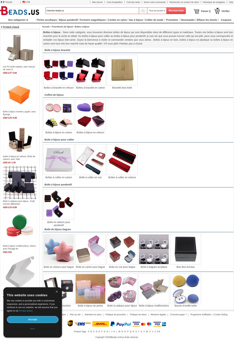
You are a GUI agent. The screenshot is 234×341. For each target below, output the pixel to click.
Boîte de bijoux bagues (58, 229)
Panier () (206, 11)
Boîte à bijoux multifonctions (154, 305)
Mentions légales (158, 314)
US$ (26, 2)
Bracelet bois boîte (122, 87)
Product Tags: (80, 331)
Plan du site (75, 314)
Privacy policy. (26, 311)
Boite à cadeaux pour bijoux (122, 305)
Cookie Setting (220, 314)
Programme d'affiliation (201, 314)
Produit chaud (11, 27)
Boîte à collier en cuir (90, 177)
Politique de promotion (115, 314)
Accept (32, 319)
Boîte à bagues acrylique (154, 267)
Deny (32, 329)
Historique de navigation (214, 2)
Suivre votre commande (155, 2)
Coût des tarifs (133, 2)
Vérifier (225, 11)
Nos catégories (18, 20)
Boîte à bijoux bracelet (57, 50)
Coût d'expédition (114, 2)
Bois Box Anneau (185, 267)
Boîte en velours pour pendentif (58, 223)
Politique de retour (138, 314)
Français (6, 2)
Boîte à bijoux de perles (90, 305)
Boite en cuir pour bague (122, 267)
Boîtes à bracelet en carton (90, 87)
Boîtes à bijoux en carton (58, 132)
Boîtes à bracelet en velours (59, 87)
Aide (231, 2)
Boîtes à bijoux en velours (90, 132)
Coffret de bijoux (54, 94)
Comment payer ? (178, 314)
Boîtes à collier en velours (122, 177)
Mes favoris (97, 2)
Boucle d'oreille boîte (186, 305)
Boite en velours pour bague (59, 267)
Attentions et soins (93, 314)
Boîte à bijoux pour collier (59, 139)
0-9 (158, 331)
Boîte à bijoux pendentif (58, 184)
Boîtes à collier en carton (58, 177)
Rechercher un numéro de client (184, 2)
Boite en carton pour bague (90, 267)
